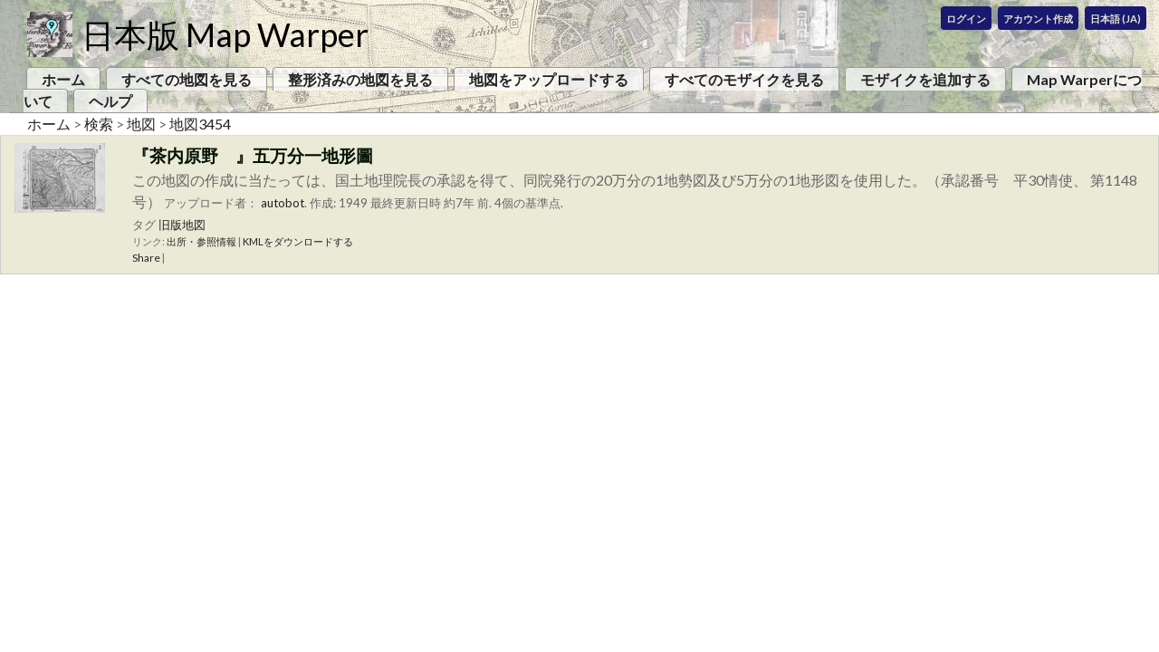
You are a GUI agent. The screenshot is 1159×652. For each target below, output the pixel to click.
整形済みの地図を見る (360, 79)
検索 (98, 123)
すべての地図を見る (186, 79)
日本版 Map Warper (225, 34)
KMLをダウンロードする (298, 241)
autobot (282, 203)
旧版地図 (182, 224)
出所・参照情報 (201, 241)
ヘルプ (110, 101)
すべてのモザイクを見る (744, 79)
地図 (141, 123)
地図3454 (200, 123)
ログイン (966, 18)
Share (146, 257)
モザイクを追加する (925, 79)
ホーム (63, 79)
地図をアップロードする (548, 79)
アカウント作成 (1038, 18)
